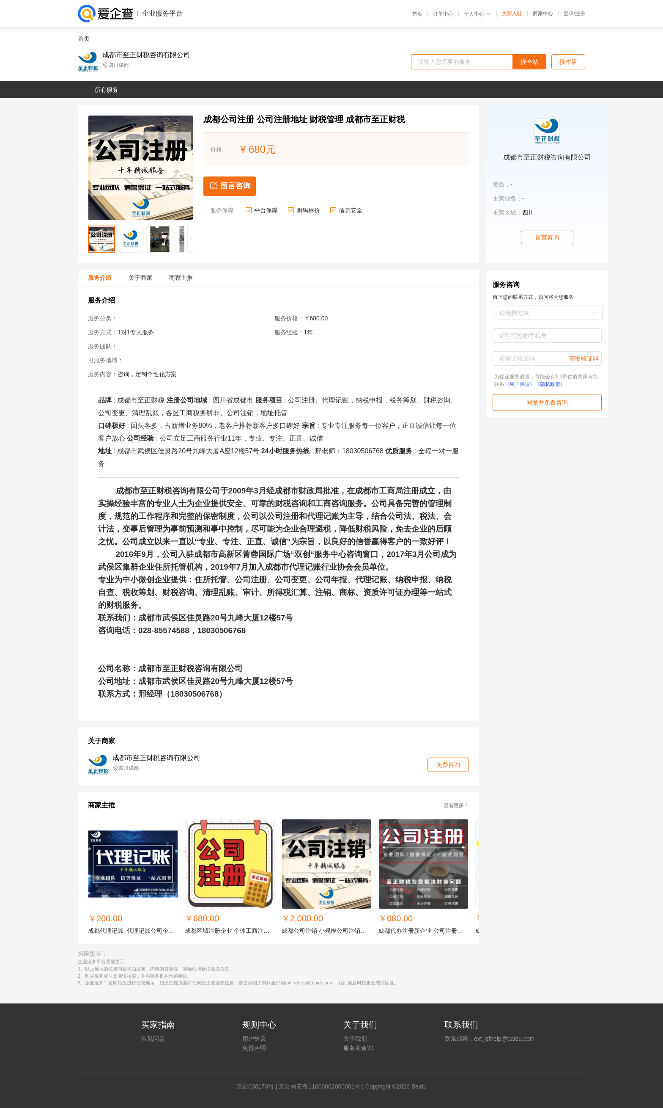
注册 (580, 14)
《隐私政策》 (550, 384)
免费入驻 (512, 13)
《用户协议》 (519, 384)
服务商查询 (358, 1048)
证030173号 (258, 1086)
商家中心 (543, 13)
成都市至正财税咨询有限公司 (146, 55)
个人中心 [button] (477, 14)
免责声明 (254, 1048)
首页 (417, 14)
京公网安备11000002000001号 (319, 1086)
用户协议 (254, 1038)
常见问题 (153, 1038)
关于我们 (355, 1038)
